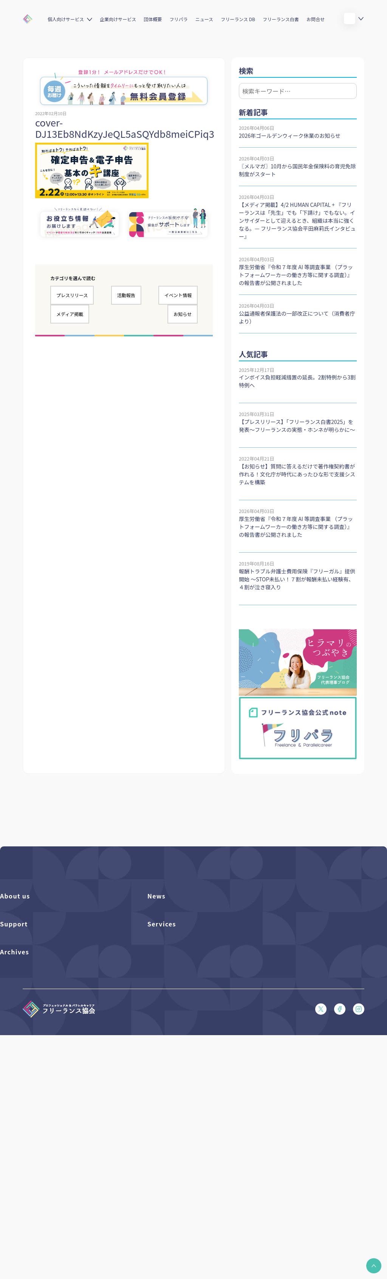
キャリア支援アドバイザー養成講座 (186, 1069)
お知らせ (182, 314)
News (156, 895)
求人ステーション (166, 1056)
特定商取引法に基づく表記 (29, 1108)
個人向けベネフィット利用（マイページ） (193, 1031)
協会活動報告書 (17, 1174)
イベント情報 (178, 295)
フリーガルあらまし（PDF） (31, 1069)
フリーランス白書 (281, 19)
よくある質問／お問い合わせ (31, 1005)
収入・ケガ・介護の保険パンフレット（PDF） (51, 1043)
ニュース (204, 19)
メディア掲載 (69, 314)
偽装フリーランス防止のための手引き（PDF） (51, 1200)
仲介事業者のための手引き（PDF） (39, 1187)
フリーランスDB (165, 1005)
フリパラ (179, 19)
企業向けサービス (118, 19)
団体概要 (153, 19)
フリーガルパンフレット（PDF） (36, 1056)
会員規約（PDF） (19, 1082)
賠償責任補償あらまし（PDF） (34, 1031)
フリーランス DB (238, 19)
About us (15, 895)
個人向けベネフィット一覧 (176, 1018)
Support (14, 987)
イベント (157, 938)
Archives (14, 1131)
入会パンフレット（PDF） (29, 1018)
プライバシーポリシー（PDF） (34, 1095)
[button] (373, 1265)
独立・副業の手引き (22, 1161)
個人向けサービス (66, 19)
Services (161, 987)
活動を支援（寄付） (22, 926)
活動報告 (126, 295)
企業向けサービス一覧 (172, 1043)
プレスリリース (72, 295)
